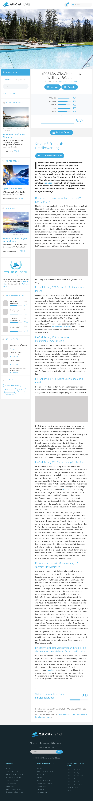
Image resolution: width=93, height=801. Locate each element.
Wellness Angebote (12, 780)
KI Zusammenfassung (49, 155)
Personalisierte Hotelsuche (14, 777)
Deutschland (72, 81)
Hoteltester (40, 774)
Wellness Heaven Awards (44, 783)
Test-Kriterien (41, 768)
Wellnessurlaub (9, 390)
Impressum (9, 792)
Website (69, 87)
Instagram (56, 743)
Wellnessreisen (9, 394)
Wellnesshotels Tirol (73, 779)
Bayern (61, 81)
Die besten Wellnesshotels (14, 774)
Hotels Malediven (72, 788)
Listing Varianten (42, 792)
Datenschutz (19, 792)
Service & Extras (60, 132)
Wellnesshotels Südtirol (74, 785)
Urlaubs (48, 183)
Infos (7, 65)
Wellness (21, 390)
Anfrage (52, 87)
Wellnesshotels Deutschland (76, 770)
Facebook (44, 743)
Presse (8, 768)
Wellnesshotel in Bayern (62, 327)
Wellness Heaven (42, 786)
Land (7, 86)
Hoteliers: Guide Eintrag (13, 789)
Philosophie (40, 789)
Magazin (39, 777)
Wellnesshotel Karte (12, 771)
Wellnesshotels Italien (74, 782)
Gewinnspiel (10, 786)
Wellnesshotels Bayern (74, 773)
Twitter (33, 743)
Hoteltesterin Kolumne (44, 780)
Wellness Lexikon (11, 783)
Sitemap (69, 791)
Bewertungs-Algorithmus (45, 771)
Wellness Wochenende (12, 385)
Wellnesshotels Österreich (75, 776)
